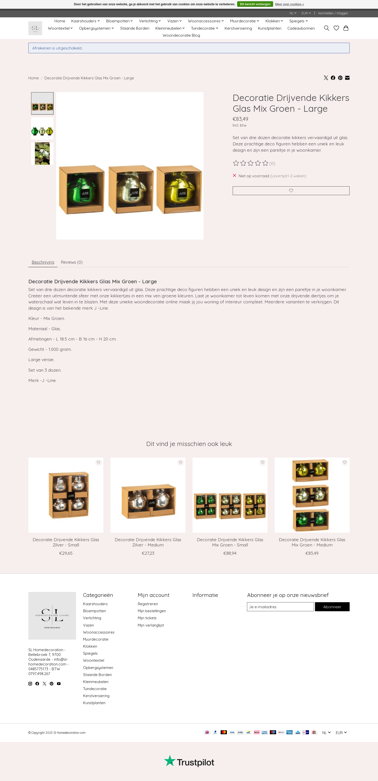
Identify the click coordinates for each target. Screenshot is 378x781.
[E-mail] (280, 608)
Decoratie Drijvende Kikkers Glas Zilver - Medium (148, 543)
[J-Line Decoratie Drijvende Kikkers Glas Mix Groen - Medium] (312, 496)
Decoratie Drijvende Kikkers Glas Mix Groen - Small (230, 543)
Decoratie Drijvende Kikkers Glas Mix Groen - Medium (312, 543)
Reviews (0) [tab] (77, 263)
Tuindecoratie (95, 690)
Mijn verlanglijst (151, 627)
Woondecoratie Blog (181, 35)
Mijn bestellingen (152, 612)
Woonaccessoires (98, 634)
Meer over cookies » (289, 4)
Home (59, 21)
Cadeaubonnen (301, 28)
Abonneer (331, 608)
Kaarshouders (95, 605)
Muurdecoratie (95, 641)
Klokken (90, 648)
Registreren (148, 605)
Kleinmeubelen (95, 683)
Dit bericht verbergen (255, 4)
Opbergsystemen (98, 669)
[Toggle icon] (326, 28)
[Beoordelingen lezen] (251, 163)
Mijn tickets (147, 620)
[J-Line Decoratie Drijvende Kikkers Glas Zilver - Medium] (147, 496)
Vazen (88, 627)
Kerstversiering (238, 28)
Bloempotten (94, 612)
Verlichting (92, 620)
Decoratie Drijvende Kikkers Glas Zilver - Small (66, 543)
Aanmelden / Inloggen (333, 13)
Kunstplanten (269, 28)
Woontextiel (93, 662)
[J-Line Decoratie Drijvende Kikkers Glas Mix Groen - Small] (230, 496)
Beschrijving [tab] (45, 263)
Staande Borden (134, 28)
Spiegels (90, 655)
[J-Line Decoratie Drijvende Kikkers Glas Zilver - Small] (65, 496)
